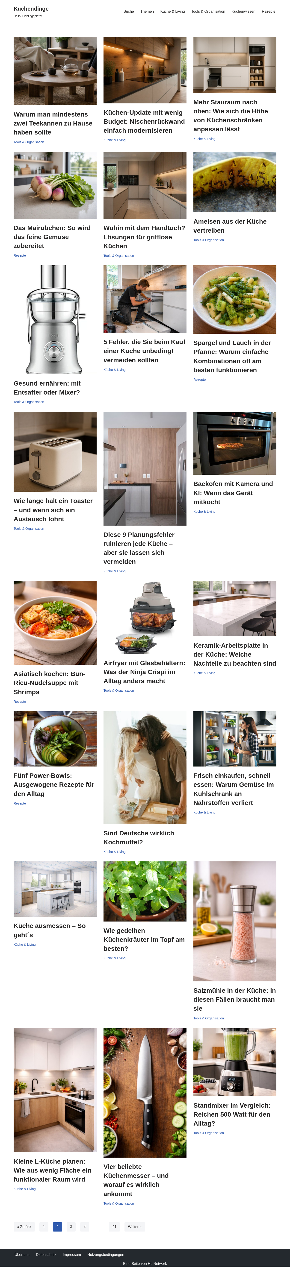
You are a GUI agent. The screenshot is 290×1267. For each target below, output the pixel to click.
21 (114, 1227)
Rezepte (268, 11)
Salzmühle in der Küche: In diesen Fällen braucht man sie (234, 999)
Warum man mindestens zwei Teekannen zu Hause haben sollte (53, 123)
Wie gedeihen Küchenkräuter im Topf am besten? (144, 939)
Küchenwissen (243, 11)
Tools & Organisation (208, 11)
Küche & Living (172, 11)
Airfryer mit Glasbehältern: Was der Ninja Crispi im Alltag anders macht (144, 672)
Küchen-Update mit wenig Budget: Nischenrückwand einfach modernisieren (144, 121)
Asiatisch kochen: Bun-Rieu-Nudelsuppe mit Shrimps (49, 683)
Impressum (72, 1255)
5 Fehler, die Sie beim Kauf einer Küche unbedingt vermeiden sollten (144, 351)
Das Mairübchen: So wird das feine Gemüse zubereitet (52, 236)
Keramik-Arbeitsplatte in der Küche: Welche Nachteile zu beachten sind (234, 654)
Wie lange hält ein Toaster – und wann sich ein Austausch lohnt (53, 510)
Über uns (22, 1255)
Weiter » (135, 1227)
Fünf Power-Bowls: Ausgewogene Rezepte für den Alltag (54, 784)
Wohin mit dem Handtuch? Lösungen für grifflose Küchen (144, 236)
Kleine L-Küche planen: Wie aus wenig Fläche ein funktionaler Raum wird (52, 1170)
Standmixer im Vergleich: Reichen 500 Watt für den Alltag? (232, 1114)
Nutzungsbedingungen (106, 1255)
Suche (128, 11)
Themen (147, 11)
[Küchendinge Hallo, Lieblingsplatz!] (31, 11)
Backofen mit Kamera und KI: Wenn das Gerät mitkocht (233, 493)
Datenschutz (46, 1255)
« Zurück (24, 1227)
